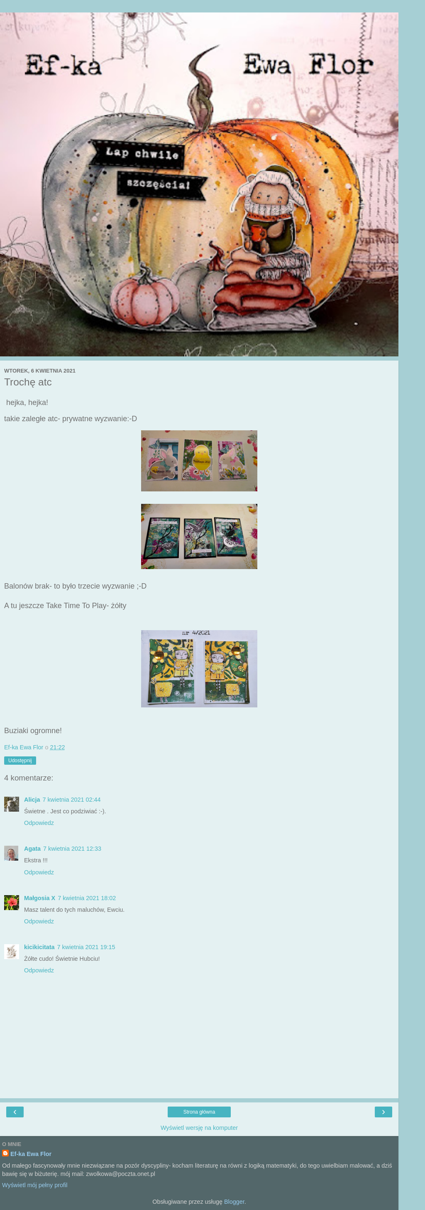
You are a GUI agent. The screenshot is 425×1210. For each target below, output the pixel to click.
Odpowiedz (39, 823)
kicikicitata (39, 947)
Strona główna (199, 1112)
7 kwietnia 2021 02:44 (71, 799)
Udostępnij (20, 760)
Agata (32, 848)
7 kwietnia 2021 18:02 (87, 898)
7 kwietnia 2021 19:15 (86, 947)
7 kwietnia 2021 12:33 (72, 848)
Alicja (32, 799)
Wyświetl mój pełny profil (34, 1185)
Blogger (234, 1201)
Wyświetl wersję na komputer (199, 1127)
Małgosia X (39, 898)
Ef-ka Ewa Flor (30, 1154)
